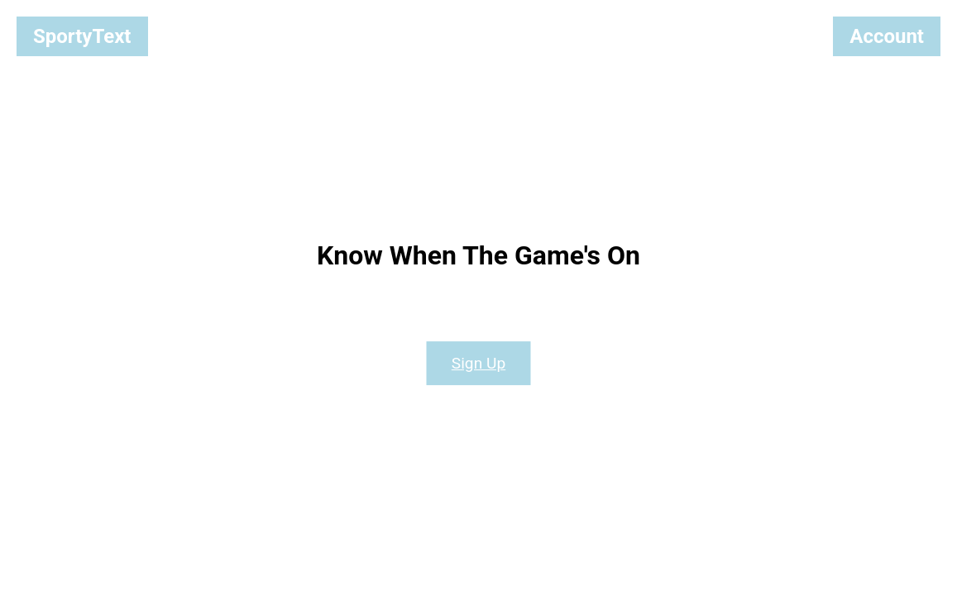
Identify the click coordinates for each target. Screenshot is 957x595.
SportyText (82, 36)
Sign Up (478, 363)
